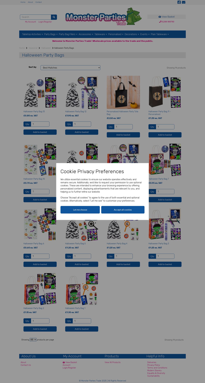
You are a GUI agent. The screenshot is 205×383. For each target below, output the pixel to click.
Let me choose (80, 209)
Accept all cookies (123, 209)
